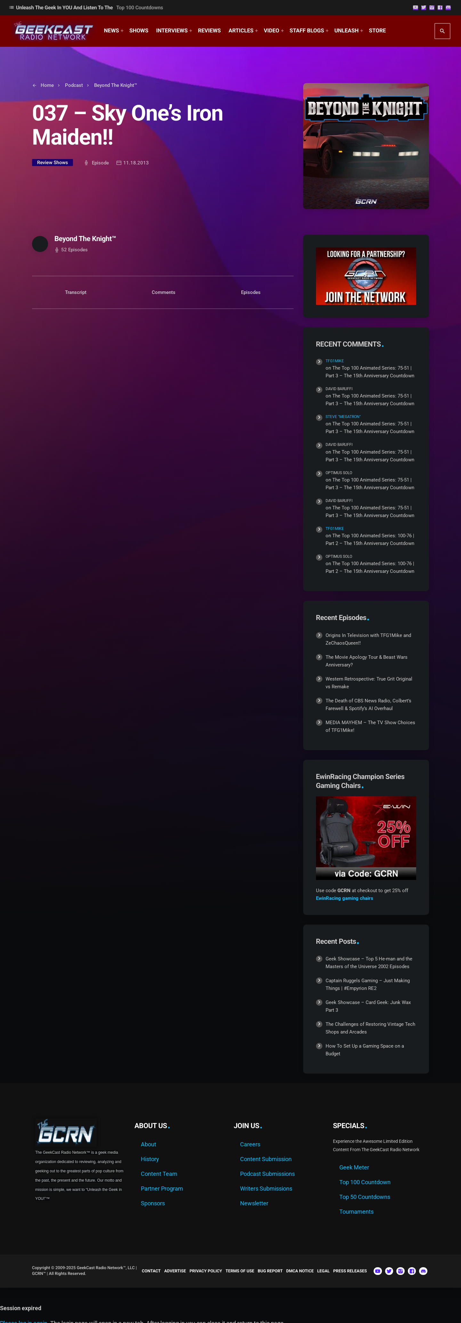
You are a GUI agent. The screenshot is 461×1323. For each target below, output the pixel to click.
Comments (163, 292)
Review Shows (52, 162)
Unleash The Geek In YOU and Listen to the (86, 7)
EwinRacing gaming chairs (344, 898)
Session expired (20, 1308)
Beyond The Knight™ (85, 239)
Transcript (75, 292)
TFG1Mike (335, 361)
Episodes (251, 292)
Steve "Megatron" (343, 416)
